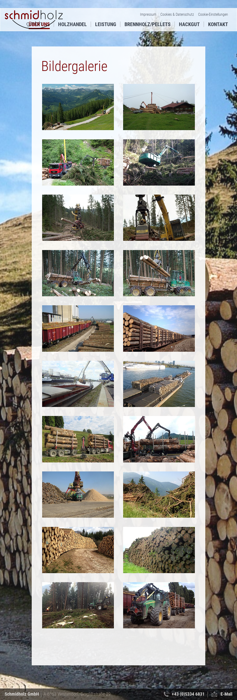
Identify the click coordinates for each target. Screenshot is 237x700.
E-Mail (226, 694)
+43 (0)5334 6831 (188, 694)
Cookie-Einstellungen (213, 14)
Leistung (105, 24)
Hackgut (189, 24)
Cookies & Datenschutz (177, 14)
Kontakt (218, 24)
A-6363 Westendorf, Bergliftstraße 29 (77, 694)
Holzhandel (72, 24)
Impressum (148, 14)
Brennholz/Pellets (148, 24)
